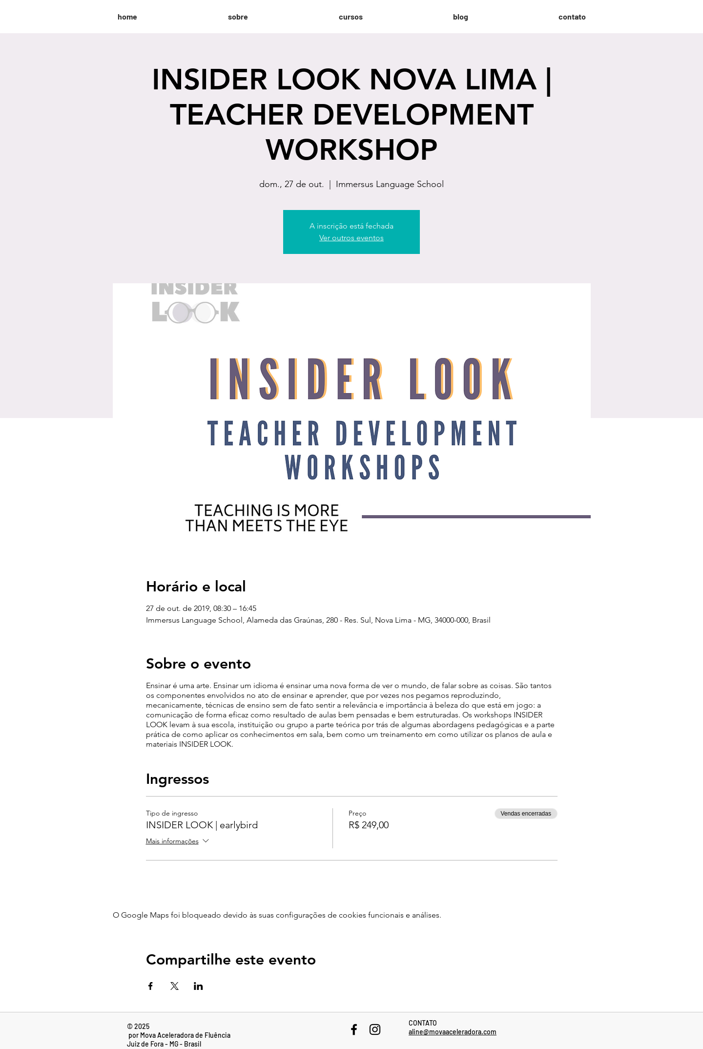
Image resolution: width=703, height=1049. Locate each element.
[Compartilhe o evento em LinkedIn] (198, 986)
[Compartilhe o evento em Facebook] (150, 986)
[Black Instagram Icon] (375, 1029)
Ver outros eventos (351, 237)
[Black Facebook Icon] (354, 1029)
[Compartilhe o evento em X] (174, 986)
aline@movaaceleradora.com (452, 1032)
